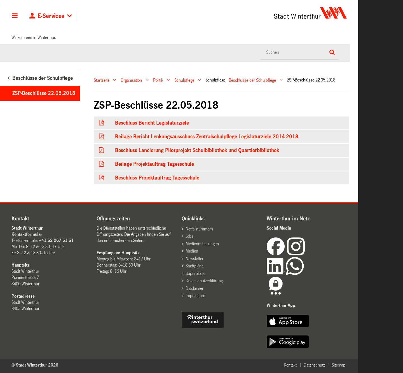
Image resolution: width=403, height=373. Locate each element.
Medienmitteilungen (202, 243)
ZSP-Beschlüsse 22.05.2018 (43, 93)
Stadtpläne (194, 266)
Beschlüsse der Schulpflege (252, 80)
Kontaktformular (26, 234)
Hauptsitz (20, 265)
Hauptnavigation (14, 16)
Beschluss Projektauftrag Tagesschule (157, 178)
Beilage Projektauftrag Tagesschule (154, 164)
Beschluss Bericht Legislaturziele (152, 123)
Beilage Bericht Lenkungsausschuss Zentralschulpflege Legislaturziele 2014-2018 (206, 136)
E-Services (51, 16)
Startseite (101, 80)
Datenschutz (314, 365)
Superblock (195, 273)
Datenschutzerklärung (204, 280)
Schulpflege (184, 80)
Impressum (195, 295)
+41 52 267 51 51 (56, 240)
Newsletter (194, 258)
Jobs (189, 236)
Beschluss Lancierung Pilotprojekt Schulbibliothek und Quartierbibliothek (197, 150)
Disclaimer (194, 288)
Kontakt (290, 365)
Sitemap (338, 365)
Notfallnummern (199, 229)
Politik (158, 80)
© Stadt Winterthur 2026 (34, 365)
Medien (192, 251)
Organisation (131, 80)
